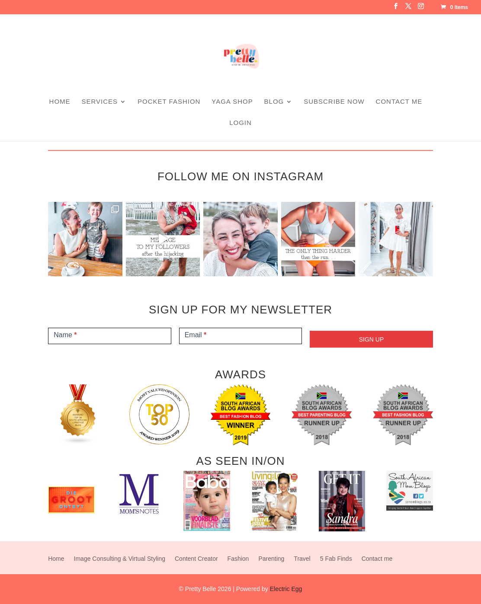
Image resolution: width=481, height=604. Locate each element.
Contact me (399, 102)
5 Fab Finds (336, 559)
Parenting (271, 559)
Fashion (238, 559)
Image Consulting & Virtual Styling (119, 559)
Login (240, 123)
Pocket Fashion (169, 102)
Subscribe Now (334, 102)
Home (60, 102)
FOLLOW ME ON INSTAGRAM (240, 176)
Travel (302, 559)
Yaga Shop (232, 102)
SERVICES (100, 102)
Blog (274, 102)
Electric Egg (286, 588)
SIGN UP (371, 339)
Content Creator (196, 559)
